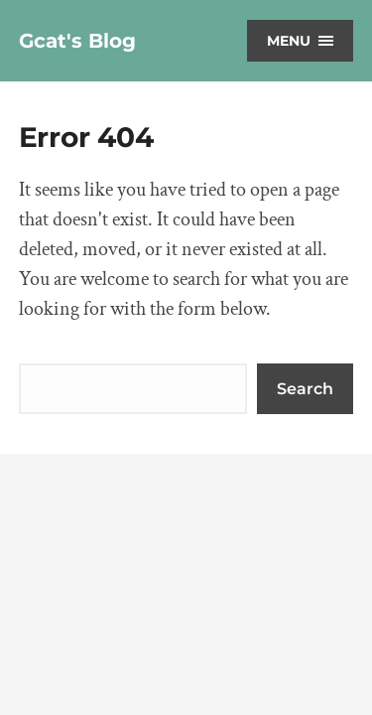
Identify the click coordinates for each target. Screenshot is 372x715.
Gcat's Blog (77, 41)
